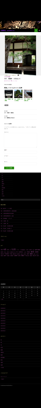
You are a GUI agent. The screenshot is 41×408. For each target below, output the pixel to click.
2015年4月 (3, 323)
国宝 (2, 189)
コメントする (14, 80)
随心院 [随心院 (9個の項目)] (27, 255)
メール (6, 155)
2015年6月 (3, 318)
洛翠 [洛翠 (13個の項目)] (28, 254)
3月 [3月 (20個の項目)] (2, 249)
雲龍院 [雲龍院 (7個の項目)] (31, 255)
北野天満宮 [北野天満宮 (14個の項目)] (37, 249)
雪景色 (3, 183)
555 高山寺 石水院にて (6, 228)
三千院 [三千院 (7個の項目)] (27, 249)
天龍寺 (6, 105)
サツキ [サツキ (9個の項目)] (17, 249)
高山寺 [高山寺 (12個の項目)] (34, 255)
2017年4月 (3, 313)
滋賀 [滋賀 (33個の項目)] (31, 254)
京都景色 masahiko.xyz (7, 30)
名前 (5, 150)
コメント (6, 132)
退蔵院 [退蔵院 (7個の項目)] (8, 255)
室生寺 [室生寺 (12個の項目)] (2, 254)
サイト (5, 161)
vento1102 (7, 80)
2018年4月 (3, 308)
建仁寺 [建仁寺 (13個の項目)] (14, 254)
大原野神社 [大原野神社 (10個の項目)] (20, 252)
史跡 (2, 193)
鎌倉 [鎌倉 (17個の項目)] (22, 255)
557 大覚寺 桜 (4, 223)
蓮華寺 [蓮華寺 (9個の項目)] (5, 255)
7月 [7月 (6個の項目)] (10, 249)
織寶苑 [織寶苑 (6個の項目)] (2, 255)
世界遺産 (8, 76)
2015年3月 (3, 325)
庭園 (2, 181)
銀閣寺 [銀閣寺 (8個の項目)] (19, 255)
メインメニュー (39, 30)
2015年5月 (3, 320)
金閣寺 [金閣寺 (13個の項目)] (16, 255)
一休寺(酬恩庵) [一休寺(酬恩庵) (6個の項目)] (22, 249)
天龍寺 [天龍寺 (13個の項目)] (28, 252)
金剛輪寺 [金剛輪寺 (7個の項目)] (12, 255)
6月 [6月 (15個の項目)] (8, 249)
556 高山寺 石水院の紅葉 (7, 226)
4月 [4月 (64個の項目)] (4, 249)
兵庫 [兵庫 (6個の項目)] (33, 249)
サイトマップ (3, 376)
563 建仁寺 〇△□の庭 (6, 208)
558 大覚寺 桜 (4, 221)
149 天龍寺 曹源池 (20, 111)
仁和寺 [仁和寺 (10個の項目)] (30, 249)
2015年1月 (3, 330)
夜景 (2, 185)
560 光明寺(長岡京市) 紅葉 (7, 215)
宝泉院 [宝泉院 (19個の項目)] (36, 252)
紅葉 (2, 179)
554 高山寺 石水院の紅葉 (7, 231)
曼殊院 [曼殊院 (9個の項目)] (18, 254)
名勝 (2, 191)
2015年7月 (3, 315)
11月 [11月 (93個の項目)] (13, 249)
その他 (5, 76)
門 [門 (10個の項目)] (25, 255)
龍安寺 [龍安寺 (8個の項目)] (38, 255)
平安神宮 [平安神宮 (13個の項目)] (6, 254)
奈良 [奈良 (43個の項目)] (32, 252)
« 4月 (2, 299)
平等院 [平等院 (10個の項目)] (11, 254)
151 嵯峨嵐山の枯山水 (20, 116)
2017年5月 (3, 310)
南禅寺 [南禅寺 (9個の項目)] (2, 252)
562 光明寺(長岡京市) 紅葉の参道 (8, 210)
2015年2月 (3, 328)
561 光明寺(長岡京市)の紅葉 (7, 213)
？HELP (2, 240)
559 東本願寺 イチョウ (6, 218)
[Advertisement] (20, 10)
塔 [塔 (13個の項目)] (17, 252)
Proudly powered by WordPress (6, 385)
